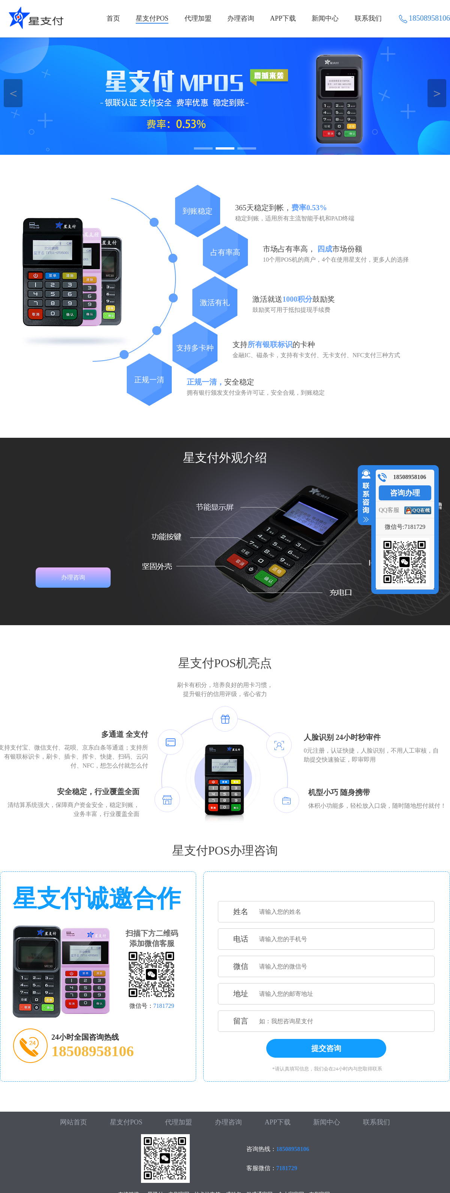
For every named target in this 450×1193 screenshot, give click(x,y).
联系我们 (368, 18)
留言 (240, 1021)
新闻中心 (325, 18)
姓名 (240, 911)
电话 (240, 939)
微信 (240, 966)
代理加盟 (198, 18)
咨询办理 (405, 493)
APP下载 (283, 18)
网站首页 (73, 1122)
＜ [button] (13, 93)
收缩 (364, 496)
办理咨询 (240, 18)
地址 (240, 993)
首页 (113, 18)
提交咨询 (326, 1048)
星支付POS (152, 18)
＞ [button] (437, 93)
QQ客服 (389, 510)
